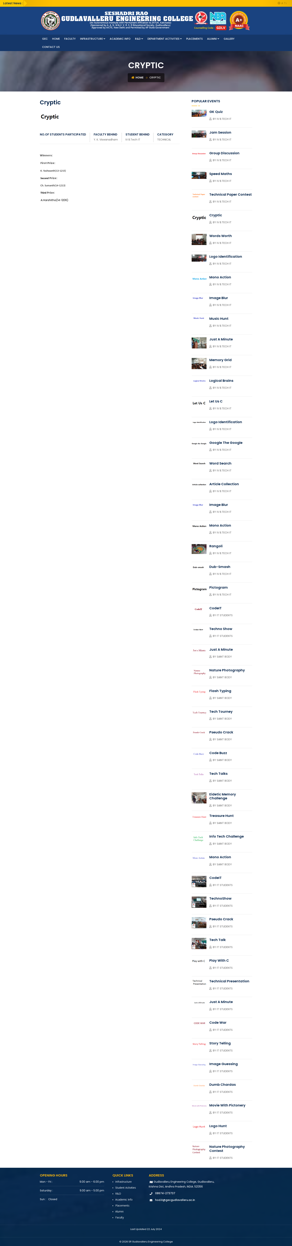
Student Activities (125, 1187)
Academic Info (120, 39)
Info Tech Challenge (226, 836)
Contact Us (51, 47)
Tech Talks (218, 773)
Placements (194, 39)
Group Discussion (224, 153)
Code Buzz (218, 753)
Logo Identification (225, 256)
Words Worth (220, 235)
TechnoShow (220, 898)
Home (56, 39)
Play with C (219, 960)
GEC (45, 39)
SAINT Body (224, 677)
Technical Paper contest (230, 194)
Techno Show (220, 628)
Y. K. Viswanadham (106, 139)
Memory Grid (220, 360)
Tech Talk (217, 939)
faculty (70, 39)
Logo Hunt (218, 1126)
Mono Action (220, 277)
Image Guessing (223, 1064)
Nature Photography (227, 670)
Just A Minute (221, 339)
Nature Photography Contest (227, 1148)
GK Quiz (216, 111)
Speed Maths (220, 173)
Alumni (213, 39)
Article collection (224, 484)
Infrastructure (92, 39)
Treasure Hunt (221, 815)
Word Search (220, 463)
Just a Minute (221, 649)
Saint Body (224, 656)
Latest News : (13, 3)
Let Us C (216, 401)
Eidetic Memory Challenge (222, 796)
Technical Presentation (229, 981)
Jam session (220, 132)
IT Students (225, 615)
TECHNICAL (164, 139)
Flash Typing (220, 690)
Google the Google (225, 442)
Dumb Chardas (222, 1084)
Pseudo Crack (221, 732)
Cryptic (215, 215)
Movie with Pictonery (227, 1105)
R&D (139, 39)
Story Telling (220, 1043)
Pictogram (218, 587)
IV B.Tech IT (133, 139)
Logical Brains (221, 380)
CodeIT (215, 608)
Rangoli (216, 546)
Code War (217, 1022)
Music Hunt (218, 318)
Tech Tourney (221, 711)
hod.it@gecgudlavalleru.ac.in (175, 1200)
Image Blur (218, 298)
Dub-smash (219, 566)
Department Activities (164, 39)
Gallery (229, 39)
